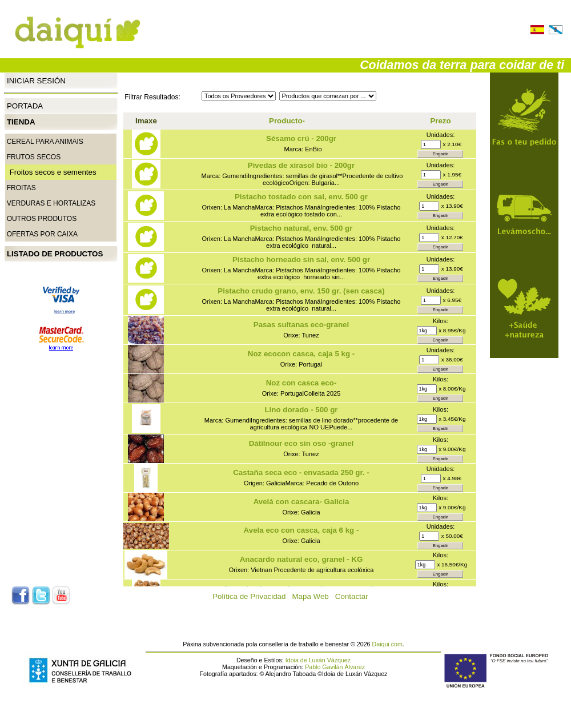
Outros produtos (42, 219)
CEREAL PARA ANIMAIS (45, 142)
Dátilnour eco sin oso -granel (301, 443)
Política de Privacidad (252, 596)
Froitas (21, 188)
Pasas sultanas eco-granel (301, 324)
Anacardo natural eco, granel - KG (301, 559)
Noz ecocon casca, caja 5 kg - (301, 353)
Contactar (355, 596)
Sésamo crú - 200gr (301, 138)
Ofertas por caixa (42, 234)
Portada (25, 106)
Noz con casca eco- (301, 383)
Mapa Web (313, 596)
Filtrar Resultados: (152, 97)
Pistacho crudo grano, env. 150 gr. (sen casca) (301, 291)
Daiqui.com (387, 644)
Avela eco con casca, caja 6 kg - (301, 530)
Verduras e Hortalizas (51, 203)
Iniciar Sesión (36, 80)
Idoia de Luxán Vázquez (318, 660)
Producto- (287, 120)
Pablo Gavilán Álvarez (335, 666)
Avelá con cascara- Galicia (301, 501)
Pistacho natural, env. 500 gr (301, 228)
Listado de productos (55, 254)
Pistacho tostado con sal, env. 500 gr (301, 196)
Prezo (440, 120)
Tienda (21, 122)
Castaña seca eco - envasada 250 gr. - (301, 472)
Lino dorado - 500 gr (300, 409)
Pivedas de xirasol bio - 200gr (301, 165)
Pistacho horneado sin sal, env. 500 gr (301, 259)
